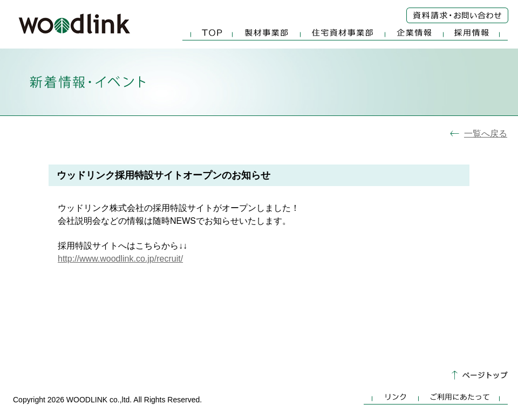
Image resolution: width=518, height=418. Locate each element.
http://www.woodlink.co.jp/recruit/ (120, 258)
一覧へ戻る (485, 133)
